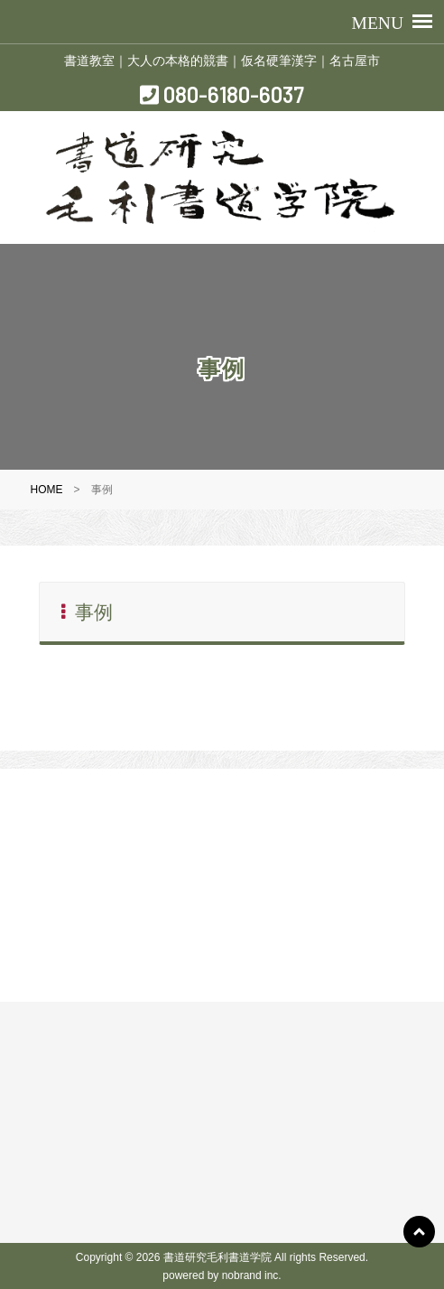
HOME (47, 489)
